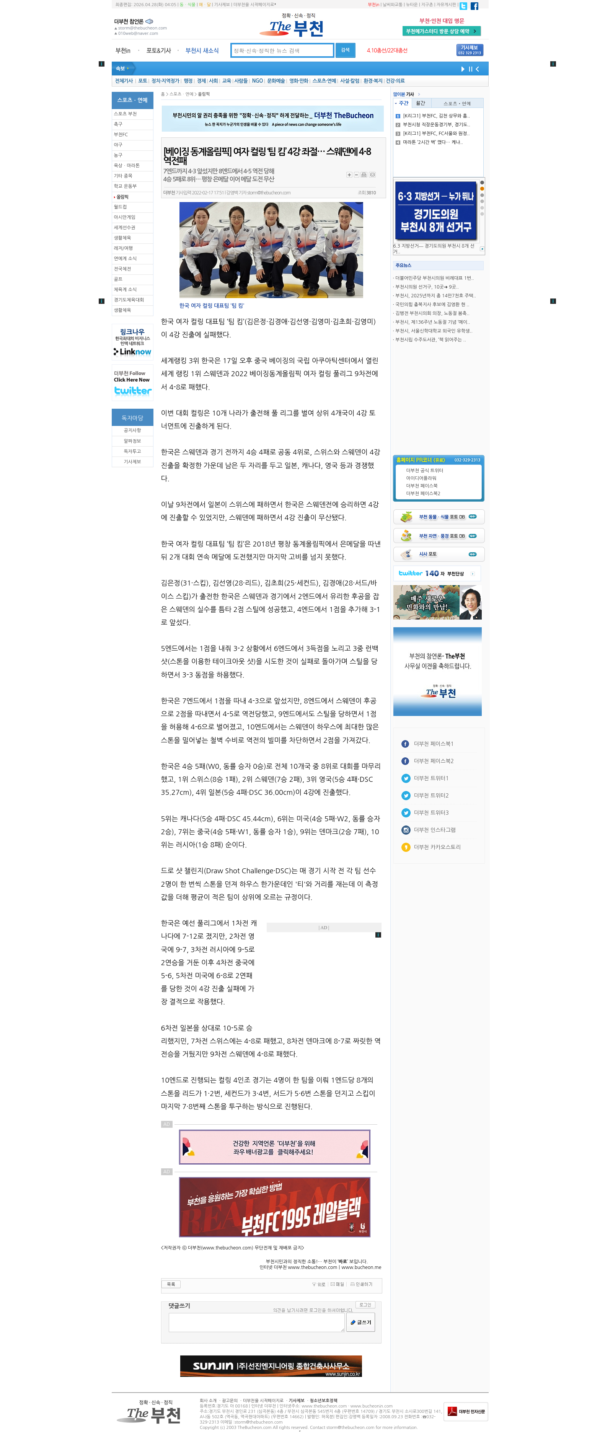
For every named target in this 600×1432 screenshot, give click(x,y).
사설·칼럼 (349, 80)
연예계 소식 (125, 258)
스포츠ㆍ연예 (457, 103)
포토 (142, 80)
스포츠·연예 (324, 80)
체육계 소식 (125, 289)
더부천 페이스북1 (434, 744)
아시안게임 (124, 217)
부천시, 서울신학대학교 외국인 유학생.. (433, 331)
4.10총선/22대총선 (387, 50)
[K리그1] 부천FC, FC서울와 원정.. (433, 133)
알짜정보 (132, 441)
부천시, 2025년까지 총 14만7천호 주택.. (435, 296)
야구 (118, 145)
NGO (257, 80)
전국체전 (122, 269)
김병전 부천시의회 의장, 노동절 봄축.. (432, 313)
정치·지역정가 (165, 80)
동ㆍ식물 (188, 5)
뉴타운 (412, 5)
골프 (118, 279)
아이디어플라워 (421, 478)
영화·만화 (298, 80)
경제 (201, 80)
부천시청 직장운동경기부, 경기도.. (433, 124)
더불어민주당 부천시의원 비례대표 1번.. (434, 278)
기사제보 (222, 5)
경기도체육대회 (129, 300)
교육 (226, 80)
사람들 (241, 80)
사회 (213, 80)
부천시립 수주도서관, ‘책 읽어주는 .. (430, 340)
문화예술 (276, 80)
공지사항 (132, 430)
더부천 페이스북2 (423, 493)
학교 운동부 (125, 186)
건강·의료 (395, 80)
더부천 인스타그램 (435, 830)
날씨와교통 (393, 5)
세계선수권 (124, 227)
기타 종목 (123, 176)
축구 (118, 124)
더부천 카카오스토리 (437, 847)
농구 (118, 155)
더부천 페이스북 (422, 486)
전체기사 (123, 80)
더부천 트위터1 (431, 778)
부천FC (121, 134)
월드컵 (120, 207)
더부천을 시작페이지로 (254, 4)
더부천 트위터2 (431, 795)
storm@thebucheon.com (268, 193)
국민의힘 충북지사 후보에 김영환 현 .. (432, 304)
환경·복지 (373, 80)
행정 (188, 80)
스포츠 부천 (125, 114)
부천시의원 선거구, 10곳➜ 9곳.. (427, 287)
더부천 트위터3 (431, 812)
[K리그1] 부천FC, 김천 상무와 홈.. (433, 116)
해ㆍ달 (205, 5)
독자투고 (132, 451)
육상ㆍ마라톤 (127, 165)
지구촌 (427, 5)
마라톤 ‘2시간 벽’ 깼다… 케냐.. (429, 142)
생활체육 (122, 238)
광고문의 (230, 1401)
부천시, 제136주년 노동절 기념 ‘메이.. (432, 322)
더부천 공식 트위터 (424, 470)
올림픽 (122, 197)
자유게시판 (447, 5)
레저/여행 (123, 248)
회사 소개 (208, 1401)
